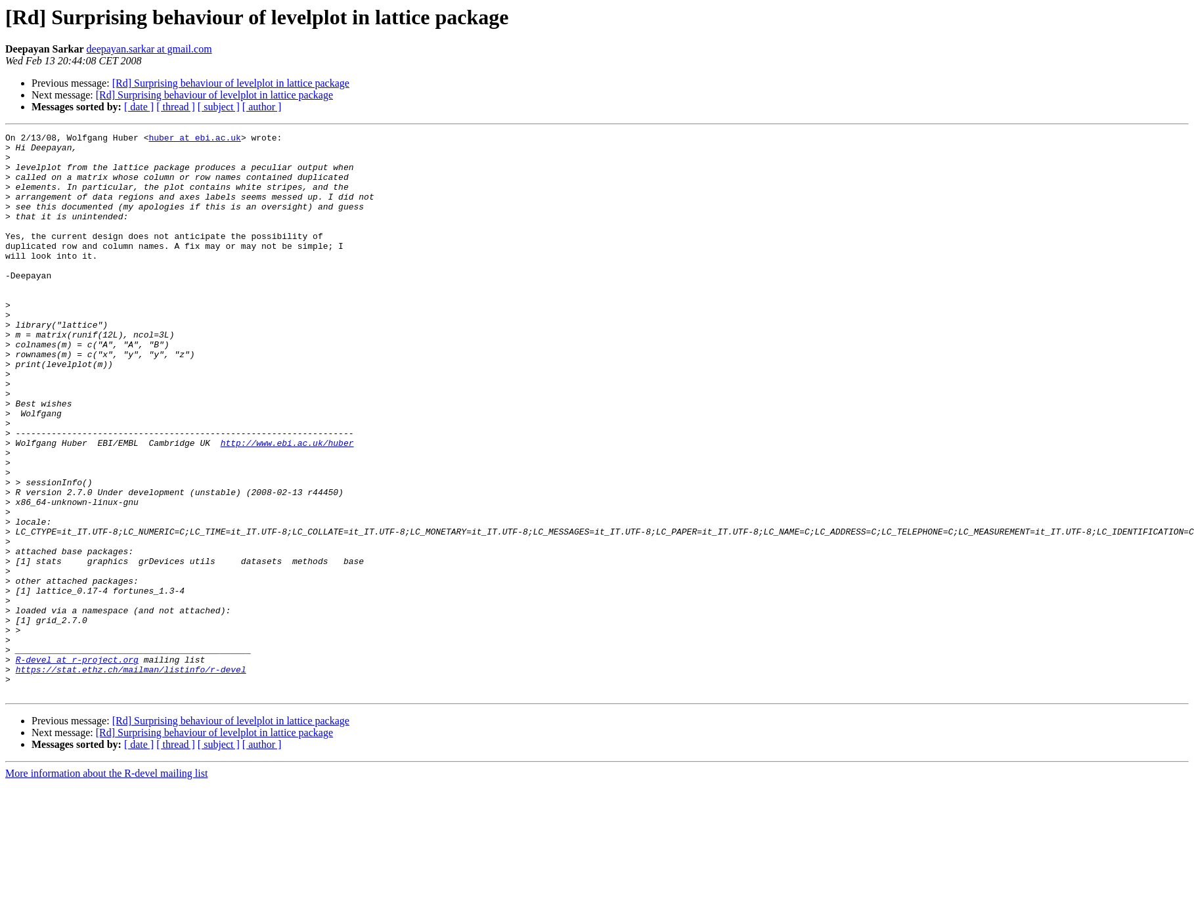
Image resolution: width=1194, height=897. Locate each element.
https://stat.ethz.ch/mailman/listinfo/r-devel (131, 777)
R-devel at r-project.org (77, 766)
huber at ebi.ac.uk (194, 139)
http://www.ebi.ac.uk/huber (287, 506)
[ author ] (262, 106)
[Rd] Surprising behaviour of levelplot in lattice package (230, 83)
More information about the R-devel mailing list (106, 885)
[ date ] (139, 106)
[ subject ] (219, 106)
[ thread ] (175, 106)
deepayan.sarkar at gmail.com (149, 49)
